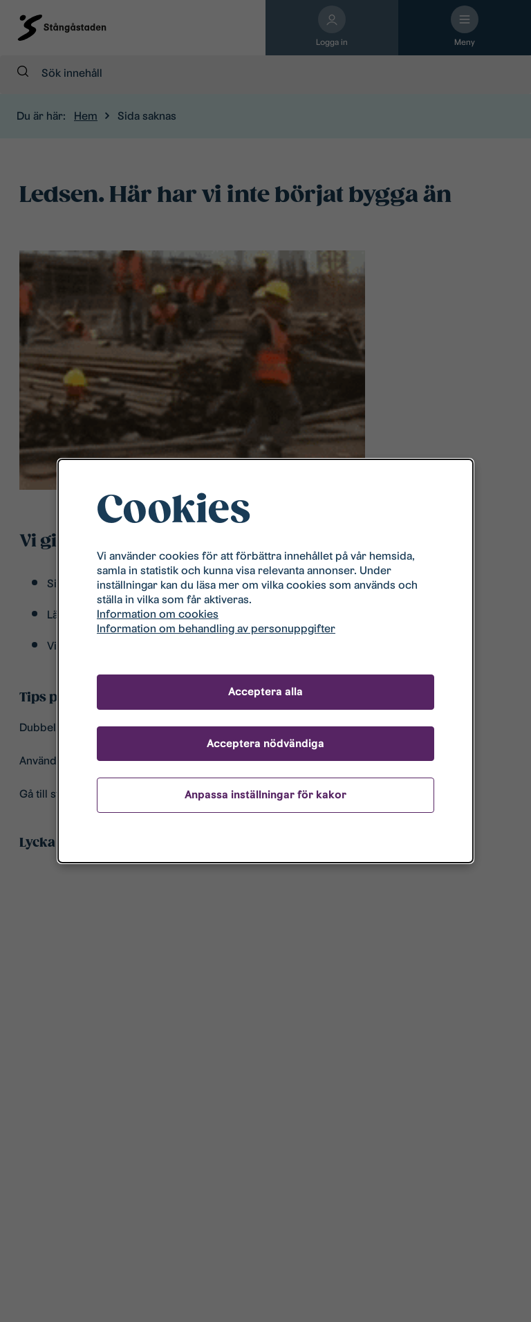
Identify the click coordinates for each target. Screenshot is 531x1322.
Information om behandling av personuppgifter (216, 628)
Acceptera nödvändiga (265, 743)
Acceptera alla (265, 691)
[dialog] (265, 661)
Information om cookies (157, 614)
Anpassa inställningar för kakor (265, 794)
